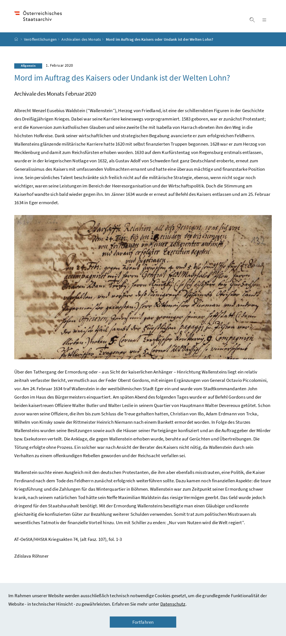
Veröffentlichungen (40, 39)
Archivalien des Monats (81, 39)
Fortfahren (143, 622)
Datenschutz (172, 604)
